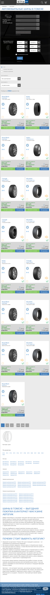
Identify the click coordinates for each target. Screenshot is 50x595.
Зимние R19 (21, 473)
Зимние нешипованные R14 (10, 495)
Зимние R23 (13, 475)
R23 (42, 453)
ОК (45, 588)
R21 (35, 453)
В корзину (20, 128)
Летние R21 (36, 463)
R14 (11, 453)
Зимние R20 (29, 473)
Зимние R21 (37, 473)
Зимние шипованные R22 (24, 487)
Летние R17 (6, 463)
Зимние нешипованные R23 (26, 501)
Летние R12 (6, 461)
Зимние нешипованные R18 (10, 498)
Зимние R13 (13, 472)
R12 (4, 453)
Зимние (5, 469)
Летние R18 (13, 463)
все (3, 67)
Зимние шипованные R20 (39, 485)
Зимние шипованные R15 (9, 483)
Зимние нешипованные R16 (10, 497)
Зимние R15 (29, 472)
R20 (32, 453)
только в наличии (7, 71)
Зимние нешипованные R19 (26, 498)
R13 (7, 453)
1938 (22, 425)
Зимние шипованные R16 (24, 483)
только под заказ (7, 69)
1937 (18, 425)
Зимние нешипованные (9, 491)
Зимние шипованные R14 (39, 482)
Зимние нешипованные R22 (10, 501)
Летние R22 (6, 464)
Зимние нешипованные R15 (26, 495)
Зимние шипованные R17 (39, 483)
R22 (39, 453)
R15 (14, 453)
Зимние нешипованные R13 (26, 494)
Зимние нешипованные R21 (26, 500)
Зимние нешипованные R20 (10, 500)
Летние (4, 458)
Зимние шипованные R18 (9, 485)
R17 (21, 453)
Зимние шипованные (8, 479)
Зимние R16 (37, 472)
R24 (4, 454)
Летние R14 (21, 461)
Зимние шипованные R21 (9, 487)
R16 (18, 453)
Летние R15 (28, 461)
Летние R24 (21, 464)
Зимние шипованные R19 (24, 485)
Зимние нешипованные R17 (26, 497)
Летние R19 (21, 463)
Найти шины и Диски (23, 32)
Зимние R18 (13, 473)
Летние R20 (28, 463)
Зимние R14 (21, 472)
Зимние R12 (6, 472)
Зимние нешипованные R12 (10, 494)
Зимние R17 (6, 473)
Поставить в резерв (8, 127)
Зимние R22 (6, 475)
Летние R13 (13, 461)
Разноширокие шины (22, 54)
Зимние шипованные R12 (9, 482)
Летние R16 (36, 461)
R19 (28, 453)
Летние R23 (13, 464)
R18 (25, 453)
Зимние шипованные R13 (24, 482)
